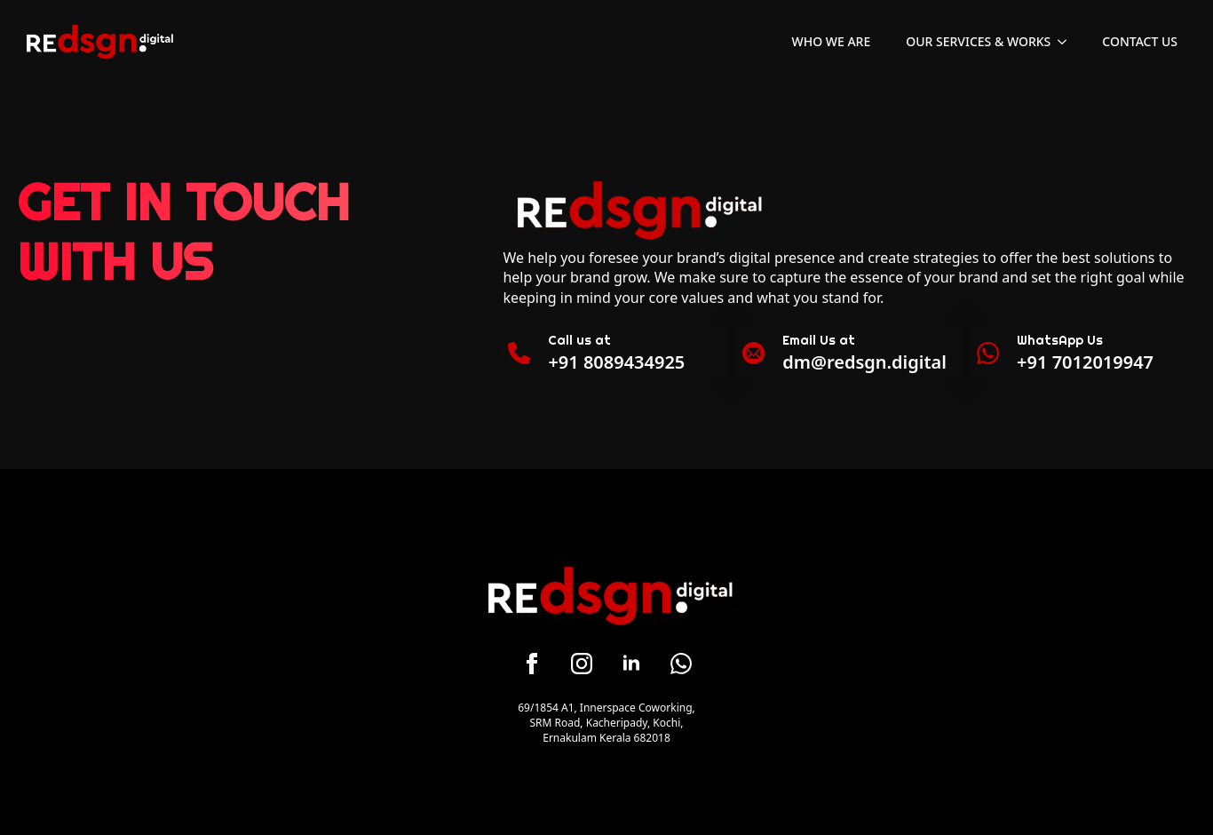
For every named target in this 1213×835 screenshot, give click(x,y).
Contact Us (1139, 41)
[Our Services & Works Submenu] (1067, 42)
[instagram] (581, 663)
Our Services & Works (978, 41)
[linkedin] (631, 663)
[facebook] (531, 663)
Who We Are (831, 41)
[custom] (681, 663)
